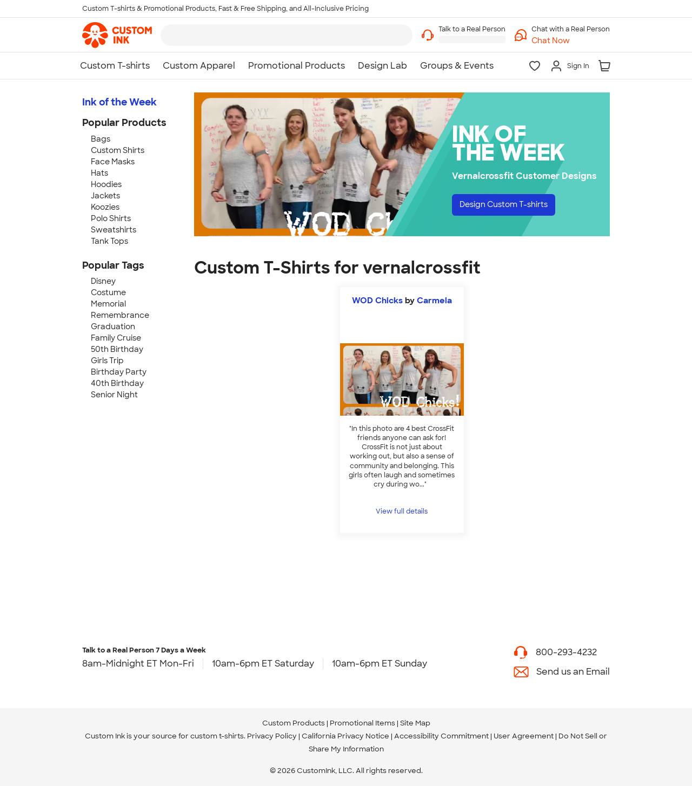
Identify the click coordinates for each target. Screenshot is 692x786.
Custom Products (293, 723)
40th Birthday (117, 383)
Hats (99, 173)
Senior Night (114, 394)
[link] (117, 35)
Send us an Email (573, 671)
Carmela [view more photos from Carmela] (434, 300)
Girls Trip (107, 360)
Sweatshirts (113, 230)
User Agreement (524, 736)
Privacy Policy (272, 736)
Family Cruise (116, 338)
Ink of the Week (119, 102)
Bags (100, 139)
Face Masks (113, 161)
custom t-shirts (217, 736)
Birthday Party (119, 372)
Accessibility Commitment (441, 736)
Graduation (113, 326)
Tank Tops (109, 241)
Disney (103, 281)
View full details (402, 511)
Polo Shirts (111, 218)
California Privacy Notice (345, 736)
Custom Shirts (117, 150)
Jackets (105, 196)
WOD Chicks (377, 300)
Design (512, 205)
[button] (570, 40)
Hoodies (106, 184)
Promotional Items (362, 723)
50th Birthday (117, 349)
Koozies (105, 207)
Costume (108, 292)
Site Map (415, 723)
